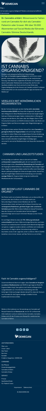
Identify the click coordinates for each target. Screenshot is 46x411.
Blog (1, 8)
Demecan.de (20, 311)
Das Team (4, 351)
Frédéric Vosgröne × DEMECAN (11, 358)
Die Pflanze (5, 365)
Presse (3, 379)
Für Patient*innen (7, 383)
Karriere (4, 353)
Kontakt (4, 355)
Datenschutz (28, 387)
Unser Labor (5, 348)
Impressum (18, 387)
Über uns (4, 346)
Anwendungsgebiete (8, 367)
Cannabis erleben (7, 369)
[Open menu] (43, 3)
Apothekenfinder (7, 381)
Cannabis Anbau (6, 372)
